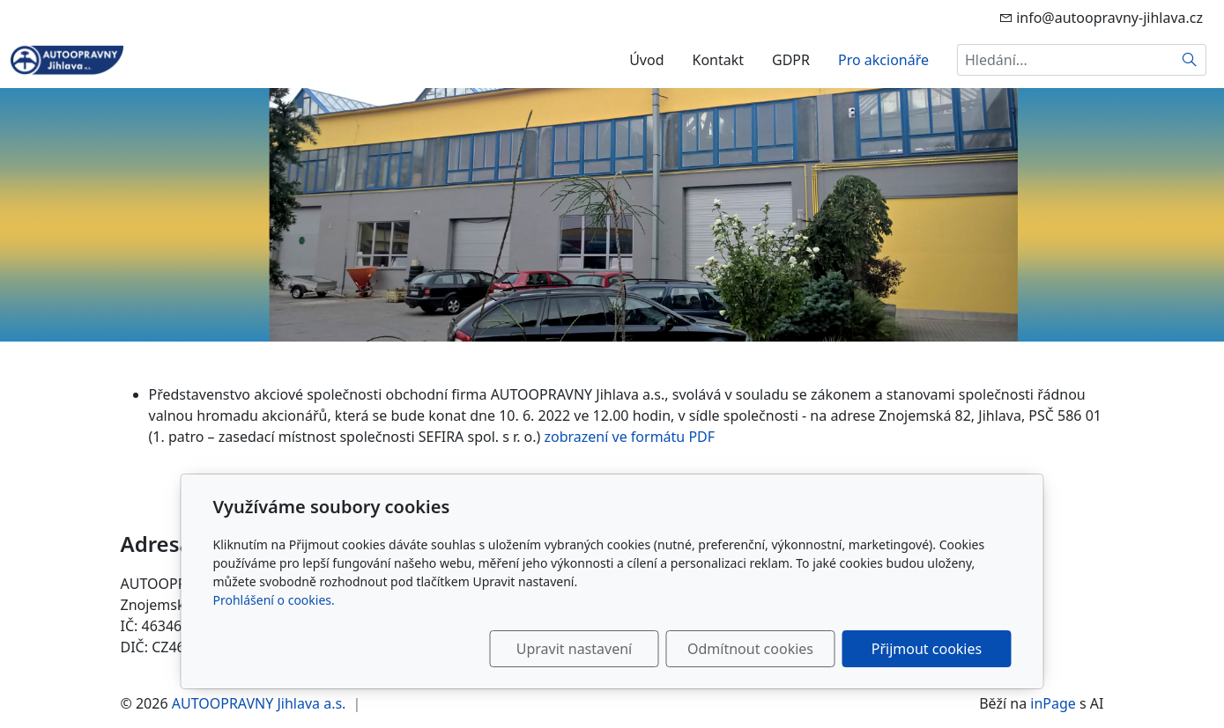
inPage (1053, 703)
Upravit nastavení (574, 648)
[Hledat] (1190, 60)
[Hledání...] (1065, 60)
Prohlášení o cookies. (274, 600)
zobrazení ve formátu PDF (630, 436)
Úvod (646, 60)
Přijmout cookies (927, 648)
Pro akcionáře (883, 60)
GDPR (791, 60)
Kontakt (718, 60)
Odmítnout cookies (750, 648)
